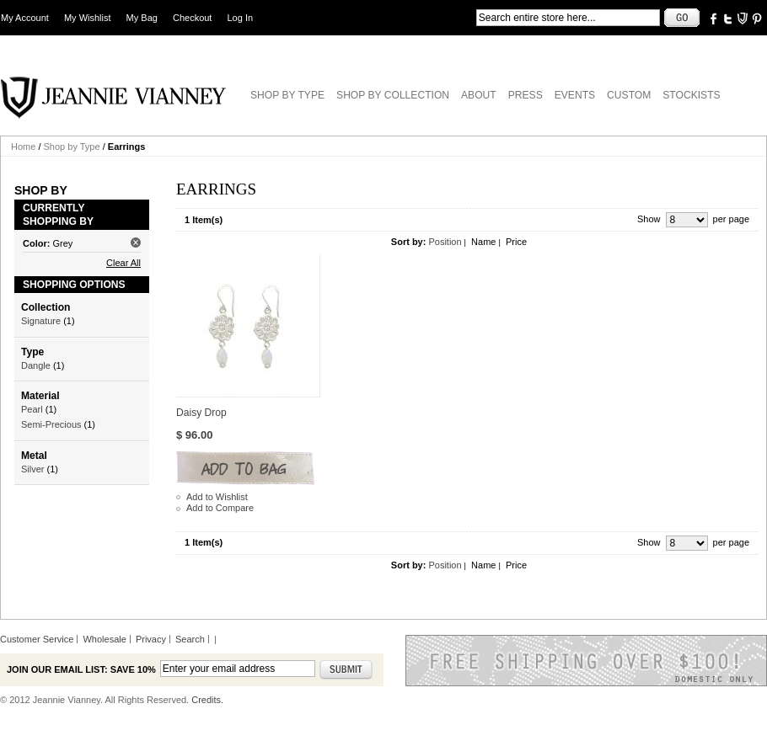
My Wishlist (87, 18)
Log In (241, 18)
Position (444, 242)
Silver (33, 469)
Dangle (36, 365)
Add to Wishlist (217, 497)
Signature (41, 321)
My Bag (142, 18)
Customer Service (36, 639)
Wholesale (104, 639)
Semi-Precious (51, 424)
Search (190, 639)
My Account (25, 18)
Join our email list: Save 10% (81, 669)
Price (516, 242)
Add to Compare (220, 508)
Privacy (151, 639)
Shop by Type (72, 146)
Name (483, 242)
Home (23, 146)
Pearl (32, 409)
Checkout (192, 18)
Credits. (207, 700)
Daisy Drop (201, 412)
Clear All (123, 263)
